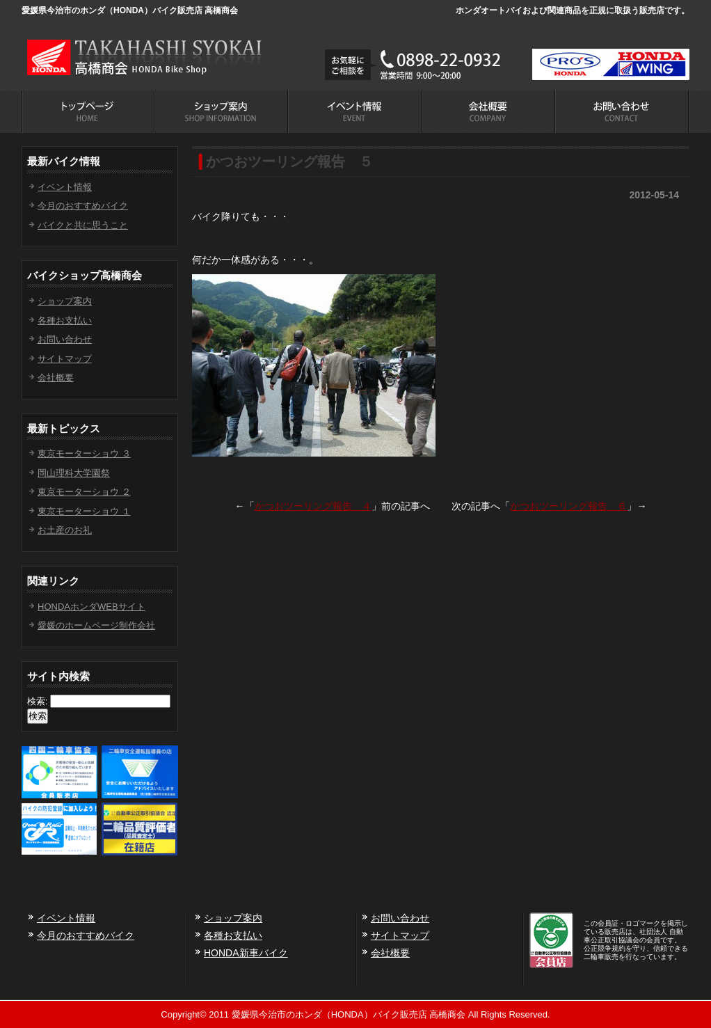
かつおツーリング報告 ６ (568, 506)
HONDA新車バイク (246, 952)
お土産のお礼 (65, 530)
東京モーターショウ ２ (84, 492)
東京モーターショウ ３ (84, 453)
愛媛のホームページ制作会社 (96, 625)
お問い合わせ (65, 339)
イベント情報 (65, 187)
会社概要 (56, 377)
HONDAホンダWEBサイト (91, 606)
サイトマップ (65, 359)
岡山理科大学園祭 (74, 473)
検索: (37, 701)
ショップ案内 (65, 301)
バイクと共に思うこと (83, 225)
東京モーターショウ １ (84, 511)
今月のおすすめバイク (83, 205)
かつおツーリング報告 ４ (313, 506)
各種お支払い (65, 320)
